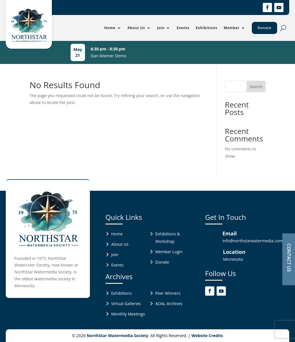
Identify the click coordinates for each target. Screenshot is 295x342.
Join (161, 27)
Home (110, 27)
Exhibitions (207, 27)
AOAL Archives (168, 303)
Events (183, 27)
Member (232, 27)
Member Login (169, 251)
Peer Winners (167, 293)
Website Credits (207, 335)
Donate (264, 27)
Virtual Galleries (126, 303)
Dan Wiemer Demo (108, 55)
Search (255, 86)
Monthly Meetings (128, 314)
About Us (136, 27)
